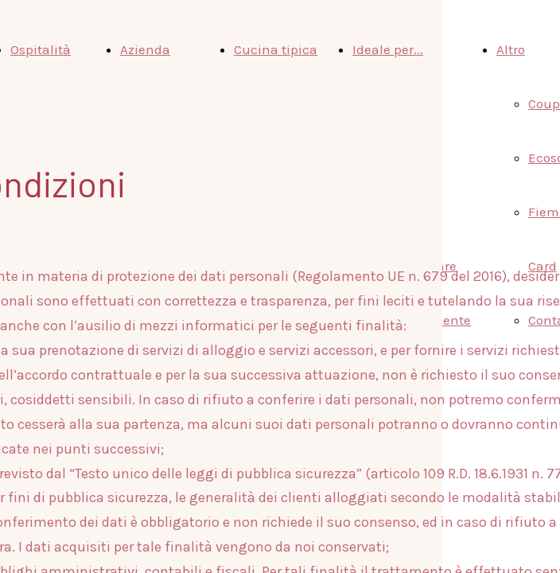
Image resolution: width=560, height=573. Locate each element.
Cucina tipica (275, 49)
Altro (510, 49)
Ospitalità (40, 49)
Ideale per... (387, 49)
